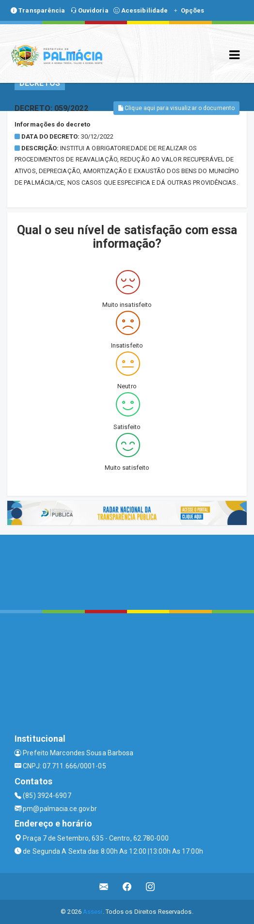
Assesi (93, 911)
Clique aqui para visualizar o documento (176, 108)
